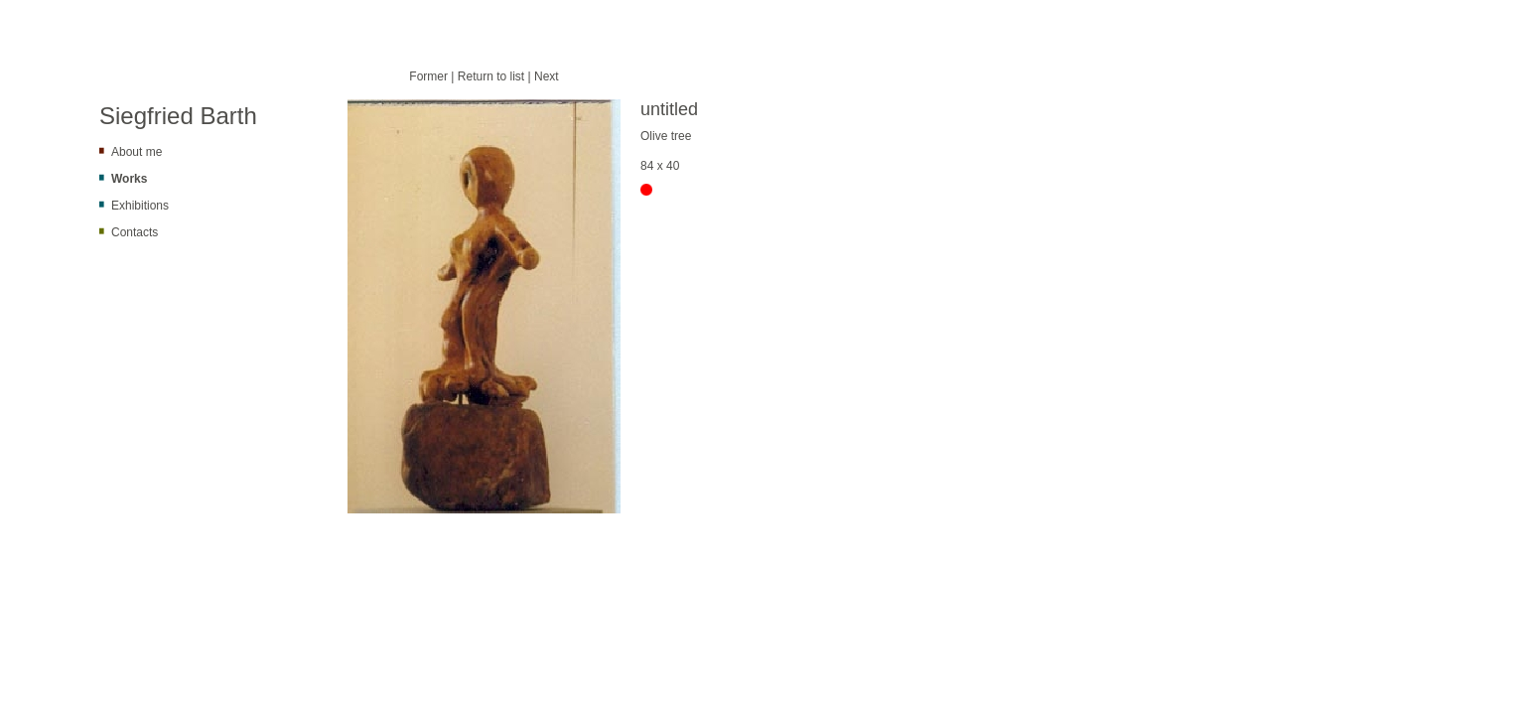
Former (428, 76)
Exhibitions (140, 206)
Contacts (134, 232)
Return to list (491, 76)
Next (546, 76)
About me (136, 152)
